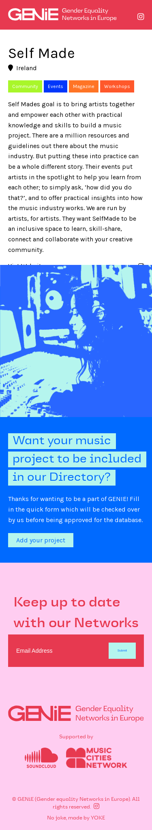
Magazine (83, 86)
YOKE (98, 818)
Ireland (22, 68)
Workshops (117, 86)
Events (55, 86)
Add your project (40, 540)
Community (25, 86)
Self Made (41, 53)
